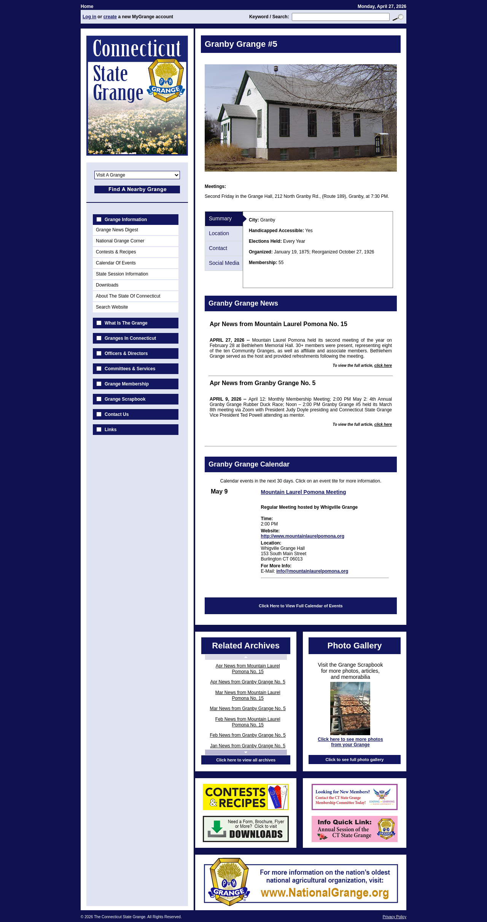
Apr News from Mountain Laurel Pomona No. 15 (248, 668)
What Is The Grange (126, 323)
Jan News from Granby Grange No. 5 (247, 745)
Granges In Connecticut (130, 338)
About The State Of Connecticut (128, 296)
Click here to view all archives (245, 760)
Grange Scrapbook (125, 399)
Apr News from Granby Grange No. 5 (247, 682)
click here (383, 365)
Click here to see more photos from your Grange (350, 742)
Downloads (107, 285)
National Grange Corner (120, 241)
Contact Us (117, 414)
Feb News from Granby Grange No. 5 (247, 735)
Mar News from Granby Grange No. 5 (247, 708)
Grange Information (126, 219)
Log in (89, 16)
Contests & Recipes (116, 252)
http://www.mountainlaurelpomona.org (303, 536)
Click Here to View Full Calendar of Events (300, 606)
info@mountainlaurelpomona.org (312, 571)
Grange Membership (127, 384)
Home (87, 6)
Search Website (112, 307)
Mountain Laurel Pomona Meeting (303, 492)
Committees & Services (130, 368)
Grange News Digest (117, 229)
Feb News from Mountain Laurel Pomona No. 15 (247, 722)
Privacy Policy (394, 917)
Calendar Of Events (116, 263)
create (110, 16)
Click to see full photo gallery (355, 759)
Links (110, 429)
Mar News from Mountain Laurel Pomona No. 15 (247, 695)
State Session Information (122, 274)
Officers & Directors (126, 353)
